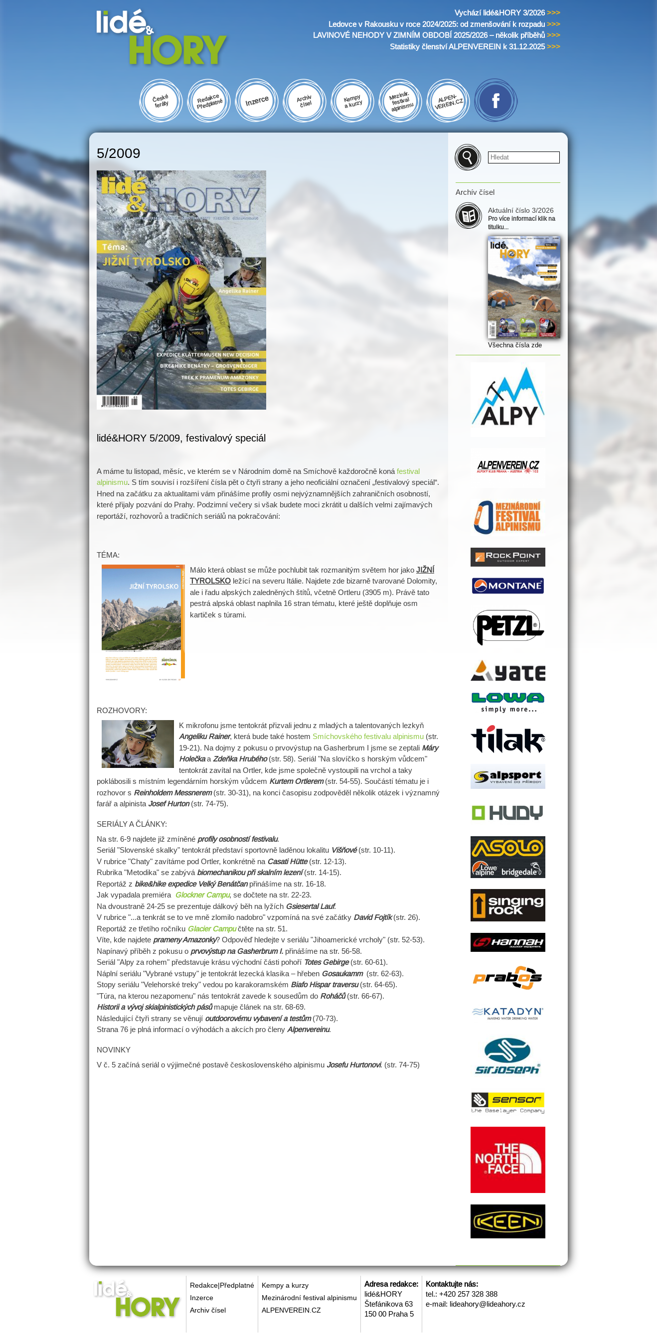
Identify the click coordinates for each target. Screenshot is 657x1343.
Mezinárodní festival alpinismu (309, 1298)
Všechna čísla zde (515, 345)
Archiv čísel (208, 1310)
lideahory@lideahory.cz (487, 1304)
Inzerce (201, 1298)
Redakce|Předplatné (222, 1285)
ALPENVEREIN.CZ (291, 1310)
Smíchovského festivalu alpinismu (368, 736)
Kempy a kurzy (285, 1285)
